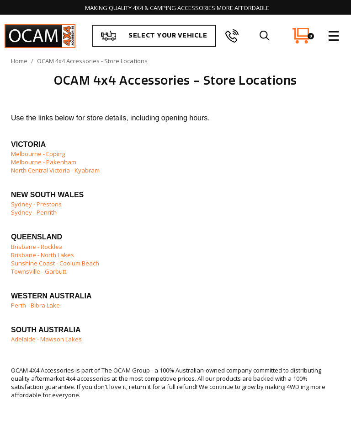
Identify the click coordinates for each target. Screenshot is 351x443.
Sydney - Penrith (34, 212)
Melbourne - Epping (38, 154)
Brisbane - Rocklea (37, 247)
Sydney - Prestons (36, 204)
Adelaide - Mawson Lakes (46, 339)
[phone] (232, 35)
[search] (264, 35)
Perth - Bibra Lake (35, 305)
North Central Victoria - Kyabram (55, 170)
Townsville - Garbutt (38, 271)
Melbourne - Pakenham (43, 162)
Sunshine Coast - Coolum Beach (56, 263)
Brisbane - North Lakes (42, 255)
